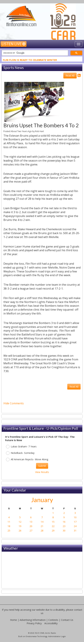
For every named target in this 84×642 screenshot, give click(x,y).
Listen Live (13, 44)
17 (75, 521)
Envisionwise (31, 636)
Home (13, 619)
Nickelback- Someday (20, 453)
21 (42, 526)
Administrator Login (57, 636)
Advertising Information (33, 619)
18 (9, 526)
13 (31, 521)
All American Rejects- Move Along (27, 459)
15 (53, 521)
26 (20, 530)
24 (75, 526)
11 (9, 521)
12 (20, 521)
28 (42, 530)
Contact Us (67, 619)
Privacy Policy (34, 623)
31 (75, 530)
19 (20, 526)
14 (42, 521)
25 (9, 530)
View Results (42, 472)
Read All (70, 75)
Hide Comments (13, 403)
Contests (53, 619)
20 (31, 526)
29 (53, 530)
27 (31, 530)
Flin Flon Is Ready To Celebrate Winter (30, 60)
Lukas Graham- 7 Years (21, 446)
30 (64, 530)
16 (64, 521)
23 (64, 526)
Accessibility (51, 623)
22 (53, 526)
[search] (34, 53)
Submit (42, 465)
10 (75, 517)
